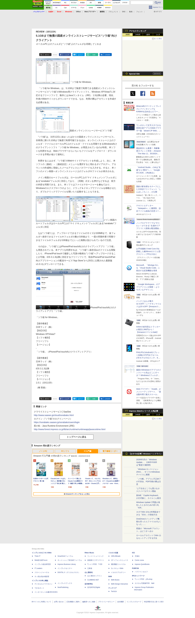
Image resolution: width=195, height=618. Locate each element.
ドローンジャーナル (42, 572)
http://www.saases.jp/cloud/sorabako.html (54, 415)
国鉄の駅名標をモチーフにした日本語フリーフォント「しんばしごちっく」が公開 (148, 189)
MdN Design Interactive (119, 584)
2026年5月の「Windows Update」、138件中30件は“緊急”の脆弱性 (146, 462)
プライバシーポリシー (106, 602)
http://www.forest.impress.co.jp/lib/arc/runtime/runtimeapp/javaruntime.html (69, 429)
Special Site (134, 74)
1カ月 (158, 35)
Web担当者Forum (41, 560)
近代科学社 (89, 584)
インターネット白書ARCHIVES (46, 592)
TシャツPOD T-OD (94, 564)
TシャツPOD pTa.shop (143, 579)
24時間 (137, 35)
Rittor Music (89, 553)
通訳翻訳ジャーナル (118, 564)
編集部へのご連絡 (88, 602)
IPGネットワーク (138, 576)
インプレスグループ (134, 602)
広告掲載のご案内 (72, 602)
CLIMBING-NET (93, 580)
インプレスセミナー (65, 568)
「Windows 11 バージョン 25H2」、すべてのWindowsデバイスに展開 (148, 472)
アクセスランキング (137, 31)
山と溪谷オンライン (94, 576)
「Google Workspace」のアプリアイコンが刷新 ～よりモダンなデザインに (148, 287)
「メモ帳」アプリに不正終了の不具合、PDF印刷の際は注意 (148, 481)
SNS (123, 12)
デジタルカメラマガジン (43, 584)
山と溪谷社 (89, 572)
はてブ (80, 54)
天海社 (137, 556)
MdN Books (115, 580)
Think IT (37, 556)
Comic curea (139, 560)
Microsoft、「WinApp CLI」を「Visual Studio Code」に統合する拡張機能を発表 (148, 268)
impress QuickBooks (142, 564)
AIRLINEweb (115, 556)
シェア (67, 54)
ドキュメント (113, 12)
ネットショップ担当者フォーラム (70, 560)
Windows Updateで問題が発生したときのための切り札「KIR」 (148, 505)
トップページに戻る (76, 437)
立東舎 (89, 568)
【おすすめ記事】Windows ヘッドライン (145, 454)
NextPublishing (63, 587)
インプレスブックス (65, 583)
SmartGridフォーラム (65, 556)
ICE (133, 553)
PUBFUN (135, 568)
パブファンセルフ (141, 572)
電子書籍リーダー (110, 451)
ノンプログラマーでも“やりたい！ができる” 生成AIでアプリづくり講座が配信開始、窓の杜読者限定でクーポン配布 (148, 228)
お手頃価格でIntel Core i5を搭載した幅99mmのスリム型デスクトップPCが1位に (148, 251)
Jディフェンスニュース (119, 560)
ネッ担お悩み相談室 (42, 576)
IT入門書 (87, 451)
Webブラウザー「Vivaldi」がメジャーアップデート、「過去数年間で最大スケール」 (148, 391)
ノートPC (43, 451)
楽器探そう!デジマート (95, 560)
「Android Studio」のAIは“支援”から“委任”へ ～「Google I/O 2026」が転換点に (148, 170)
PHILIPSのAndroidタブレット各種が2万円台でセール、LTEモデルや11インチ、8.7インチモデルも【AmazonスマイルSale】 (148, 357)
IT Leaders (38, 568)
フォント (139, 12)
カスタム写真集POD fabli (144, 583)
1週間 (148, 35)
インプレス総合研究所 (43, 564)
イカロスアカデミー (118, 572)
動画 (130, 12)
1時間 (128, 35)
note (93, 54)
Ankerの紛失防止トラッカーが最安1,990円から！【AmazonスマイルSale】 (148, 329)
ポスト (47, 54)
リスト (55, 54)
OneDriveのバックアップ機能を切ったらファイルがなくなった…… (148, 521)
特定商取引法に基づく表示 (154, 602)
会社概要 (120, 602)
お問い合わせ (59, 602)
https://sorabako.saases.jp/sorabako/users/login (57, 422)
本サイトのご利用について (41, 602)
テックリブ (112, 588)
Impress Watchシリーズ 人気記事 (143, 411)
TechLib (114, 591)
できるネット (39, 588)
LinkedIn (107, 54)
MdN (110, 576)
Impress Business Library (67, 564)
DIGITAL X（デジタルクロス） (69, 572)
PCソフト (65, 451)
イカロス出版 (113, 553)
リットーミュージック (95, 556)
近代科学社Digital (93, 587)
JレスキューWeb (117, 568)
